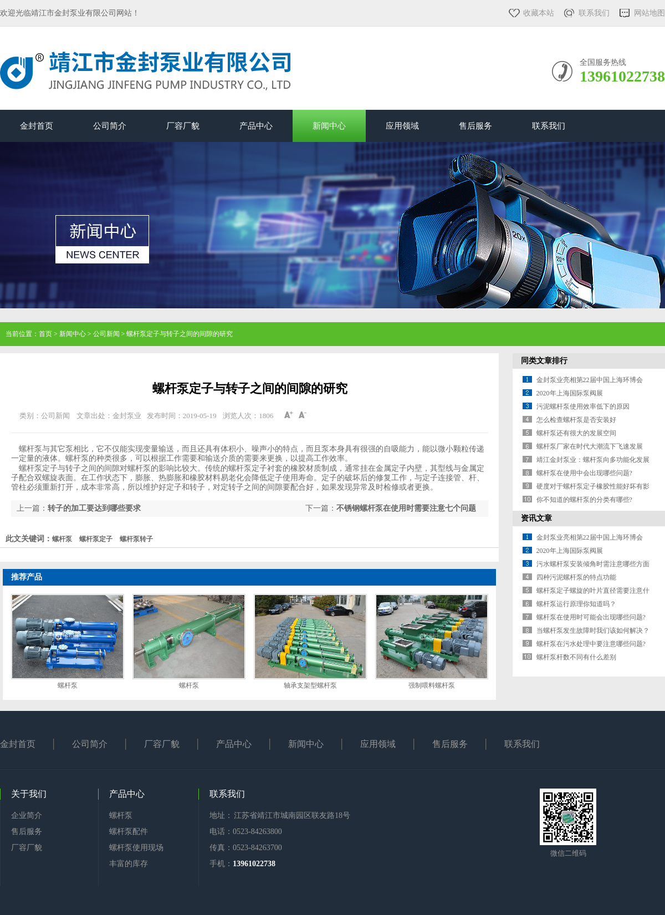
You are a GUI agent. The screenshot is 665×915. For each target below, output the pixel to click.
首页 (45, 334)
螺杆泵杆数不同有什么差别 (576, 657)
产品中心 (256, 125)
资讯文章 (536, 518)
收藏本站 (538, 13)
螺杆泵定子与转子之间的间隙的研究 (179, 334)
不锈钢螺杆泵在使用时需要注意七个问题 (406, 508)
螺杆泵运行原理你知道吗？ (576, 604)
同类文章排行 (544, 361)
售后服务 (475, 125)
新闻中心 (329, 125)
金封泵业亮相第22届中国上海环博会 (589, 380)
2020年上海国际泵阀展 (569, 393)
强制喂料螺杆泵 (431, 685)
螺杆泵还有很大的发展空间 (576, 433)
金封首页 (36, 125)
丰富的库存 (128, 864)
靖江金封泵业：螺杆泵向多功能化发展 (592, 460)
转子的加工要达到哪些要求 (94, 508)
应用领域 (402, 125)
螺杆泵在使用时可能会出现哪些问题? (591, 617)
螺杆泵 (68, 685)
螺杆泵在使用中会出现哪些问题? (584, 473)
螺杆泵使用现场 (136, 847)
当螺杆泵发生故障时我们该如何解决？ (592, 630)
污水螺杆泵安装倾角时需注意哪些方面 (592, 564)
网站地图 (649, 13)
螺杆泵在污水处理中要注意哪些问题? (591, 644)
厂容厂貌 (183, 125)
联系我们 (594, 13)
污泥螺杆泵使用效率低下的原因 (583, 406)
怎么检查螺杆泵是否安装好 (576, 420)
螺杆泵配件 (128, 831)
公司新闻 (106, 334)
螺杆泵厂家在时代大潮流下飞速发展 (589, 446)
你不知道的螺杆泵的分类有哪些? (584, 500)
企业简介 (26, 815)
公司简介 (109, 125)
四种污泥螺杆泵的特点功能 (576, 577)
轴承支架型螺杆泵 (310, 685)
